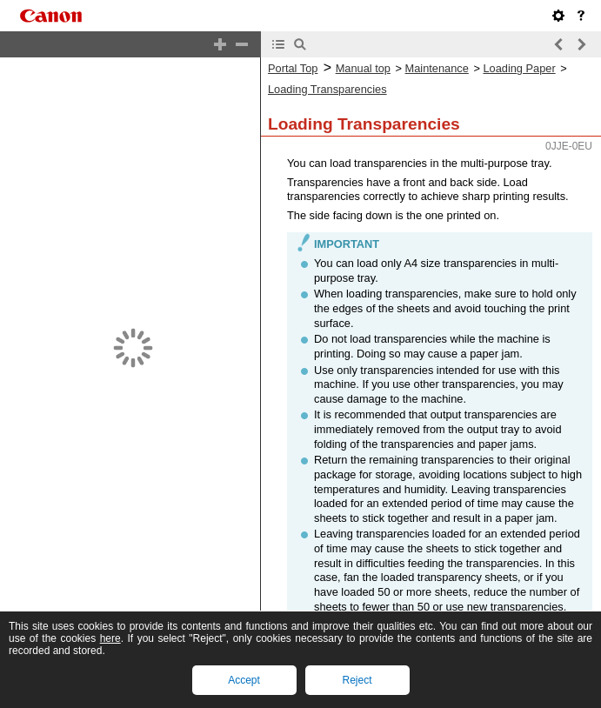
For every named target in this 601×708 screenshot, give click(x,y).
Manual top (363, 68)
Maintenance (437, 68)
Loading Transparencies (327, 89)
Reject (356, 680)
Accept (244, 680)
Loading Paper (519, 68)
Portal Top (292, 68)
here (110, 638)
